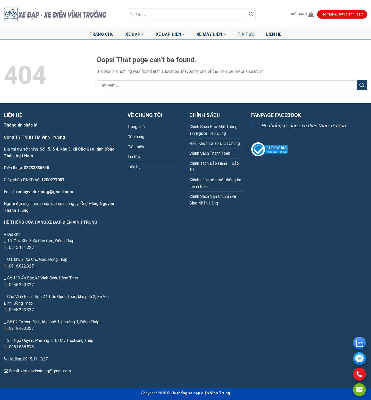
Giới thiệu (136, 146)
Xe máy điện (211, 34)
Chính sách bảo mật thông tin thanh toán (215, 183)
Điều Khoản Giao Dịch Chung (214, 143)
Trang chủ (102, 34)
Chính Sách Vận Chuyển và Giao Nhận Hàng (212, 200)
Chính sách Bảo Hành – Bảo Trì (214, 166)
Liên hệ (273, 34)
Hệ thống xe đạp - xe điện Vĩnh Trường (303, 126)
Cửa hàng (136, 136)
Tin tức (246, 34)
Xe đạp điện (170, 34)
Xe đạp (134, 34)
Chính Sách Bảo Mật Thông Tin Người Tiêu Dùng (213, 130)
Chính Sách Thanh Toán (209, 153)
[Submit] (251, 14)
